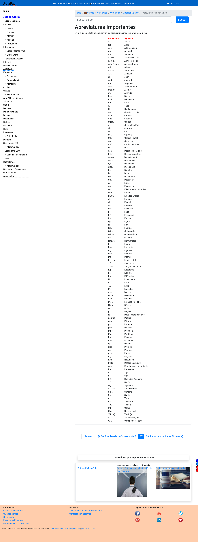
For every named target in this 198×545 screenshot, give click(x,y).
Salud (6, 105)
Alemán (10, 36)
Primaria (7, 139)
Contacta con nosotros (80, 514)
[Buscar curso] (123, 19)
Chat (73, 3)
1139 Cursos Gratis (61, 3)
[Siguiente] (164, 436)
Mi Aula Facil (173, 3)
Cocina (6, 87)
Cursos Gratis (11, 16)
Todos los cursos (11, 21)
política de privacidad (72, 528)
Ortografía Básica (131, 13)
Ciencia (6, 91)
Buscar (182, 19)
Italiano (10, 40)
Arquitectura (9, 176)
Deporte (7, 108)
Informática (8, 47)
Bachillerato (9, 162)
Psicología (8, 132)
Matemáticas (13, 94)
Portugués (12, 43)
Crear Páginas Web (16, 51)
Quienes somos (10, 514)
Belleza (6, 122)
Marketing (11, 84)
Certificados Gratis (100, 3)
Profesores (116, 3)
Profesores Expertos (13, 520)
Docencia (7, 115)
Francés (10, 32)
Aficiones (7, 101)
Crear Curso (128, 3)
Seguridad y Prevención (14, 169)
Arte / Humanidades (13, 98)
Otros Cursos (9, 172)
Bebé (5, 129)
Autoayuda (8, 69)
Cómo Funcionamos (12, 510)
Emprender (12, 76)
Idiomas (7, 24)
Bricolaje (7, 125)
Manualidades (10, 65)
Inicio (6, 10)
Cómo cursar (83, 3)
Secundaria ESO (10, 143)
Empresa (7, 72)
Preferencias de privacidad (16, 523)
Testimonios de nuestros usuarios (85, 510)
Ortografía (115, 13)
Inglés (10, 28)
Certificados (9, 517)
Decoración (8, 118)
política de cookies (88, 528)
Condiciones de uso (57, 528)
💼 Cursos (89, 13)
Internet (7, 62)
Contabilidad (13, 80)
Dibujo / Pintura (10, 111)
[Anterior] (117, 436)
